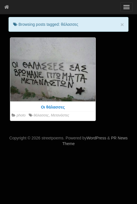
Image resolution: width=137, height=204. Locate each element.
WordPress (96, 138)
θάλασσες (41, 115)
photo (21, 115)
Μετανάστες (60, 115)
